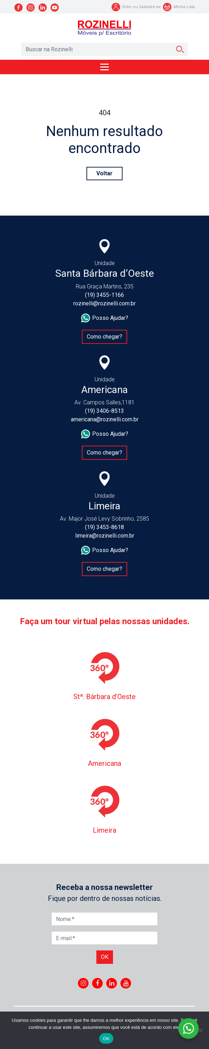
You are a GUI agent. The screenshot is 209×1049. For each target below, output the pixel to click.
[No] (200, 1030)
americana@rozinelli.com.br (105, 419)
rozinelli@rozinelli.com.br (104, 303)
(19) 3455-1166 (104, 295)
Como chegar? (104, 336)
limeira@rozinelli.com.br (104, 535)
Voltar (104, 173)
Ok (104, 957)
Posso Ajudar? (104, 318)
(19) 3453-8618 (104, 527)
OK (106, 1038)
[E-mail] (104, 938)
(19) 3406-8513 (104, 411)
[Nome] (104, 919)
